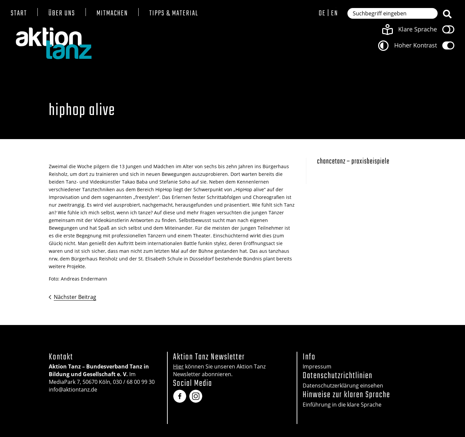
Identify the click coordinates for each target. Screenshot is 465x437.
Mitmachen (112, 13)
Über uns (61, 13)
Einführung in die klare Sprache (342, 404)
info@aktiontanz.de (73, 389)
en (334, 13)
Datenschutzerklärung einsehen (343, 385)
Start (19, 13)
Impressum (317, 366)
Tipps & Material (173, 13)
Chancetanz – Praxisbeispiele (353, 162)
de (322, 13)
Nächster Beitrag (75, 297)
